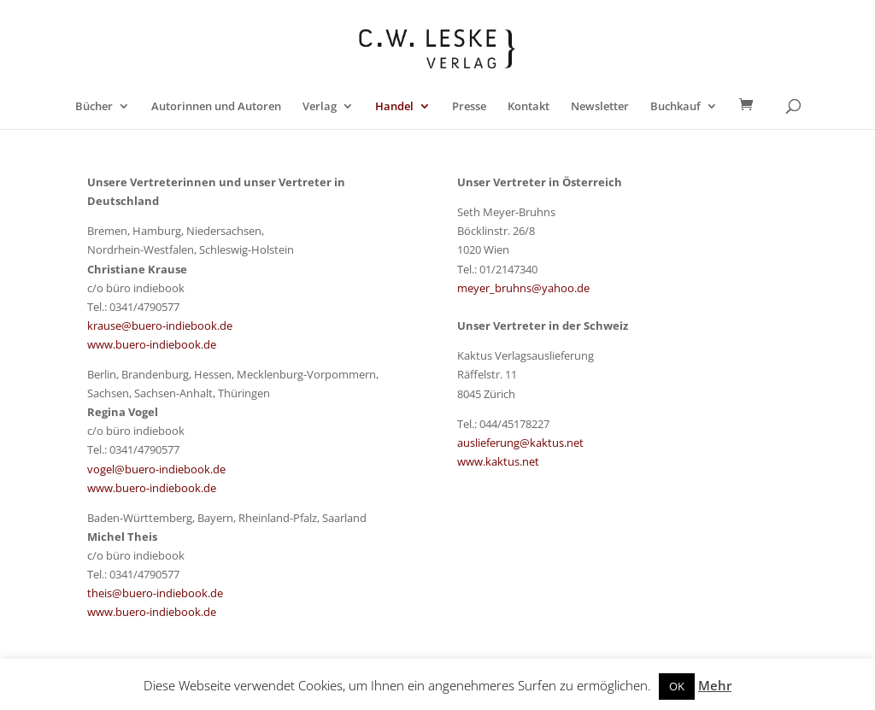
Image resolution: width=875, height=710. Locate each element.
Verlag (319, 107)
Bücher (94, 107)
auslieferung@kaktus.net (520, 442)
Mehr (714, 685)
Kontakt (528, 107)
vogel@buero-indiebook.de (156, 469)
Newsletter (600, 107)
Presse (469, 107)
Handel (394, 107)
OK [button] (676, 686)
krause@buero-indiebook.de (159, 325)
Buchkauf (675, 107)
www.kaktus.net (498, 461)
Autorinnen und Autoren (216, 107)
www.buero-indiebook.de (151, 344)
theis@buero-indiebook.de (155, 593)
